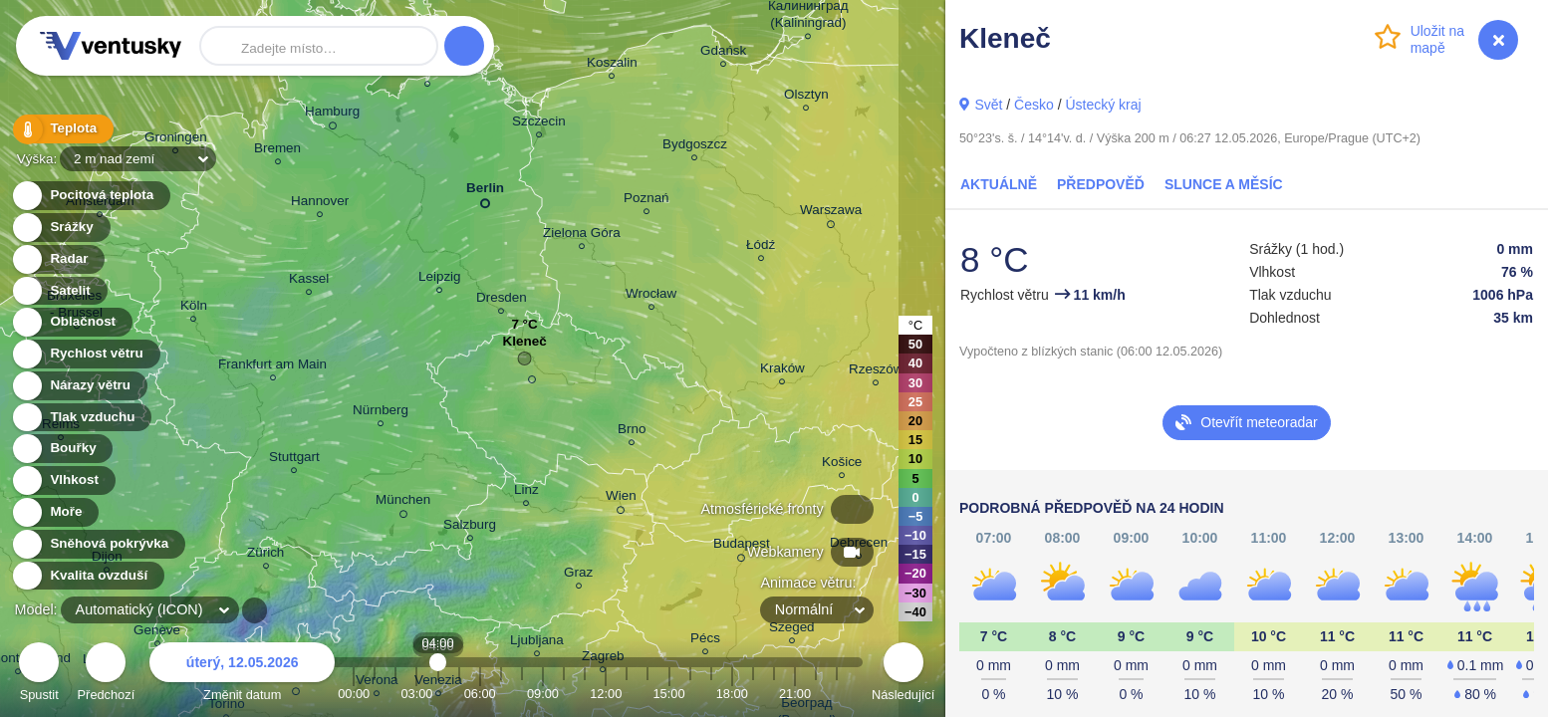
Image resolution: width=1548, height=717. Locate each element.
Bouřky (62, 448)
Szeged (792, 629)
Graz (578, 575)
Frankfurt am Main (272, 367)
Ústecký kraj (1103, 105)
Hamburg (332, 114)
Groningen (175, 139)
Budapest (741, 547)
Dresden (501, 300)
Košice (842, 464)
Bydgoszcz (694, 146)
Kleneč (525, 346)
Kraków (782, 370)
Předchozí (106, 674)
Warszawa (831, 213)
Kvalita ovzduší (87, 576)
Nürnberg (380, 412)
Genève (156, 632)
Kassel (309, 281)
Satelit (59, 291)
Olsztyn (806, 97)
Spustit (39, 674)
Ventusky (107, 46)
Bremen (277, 150)
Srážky (60, 227)
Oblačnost (71, 322)
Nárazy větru (78, 385)
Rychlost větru (85, 354)
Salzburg (469, 527)
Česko (1034, 105)
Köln (193, 308)
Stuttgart (294, 459)
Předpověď (1101, 184)
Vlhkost (63, 480)
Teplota (62, 129)
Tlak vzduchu (81, 417)
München (403, 503)
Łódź (760, 247)
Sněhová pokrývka (97, 544)
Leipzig (439, 279)
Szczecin (539, 124)
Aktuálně (998, 184)
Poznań (646, 200)
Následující (903, 674)
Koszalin (612, 65)
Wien (621, 499)
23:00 (837, 693)
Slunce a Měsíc (1223, 184)
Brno (631, 431)
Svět (988, 105)
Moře (55, 512)
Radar (58, 259)
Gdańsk (723, 53)
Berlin (485, 191)
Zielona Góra (582, 235)
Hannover (320, 203)
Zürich (265, 555)
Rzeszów (876, 371)
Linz (526, 492)
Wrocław (651, 296)
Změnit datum (242, 674)
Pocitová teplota (90, 195)
